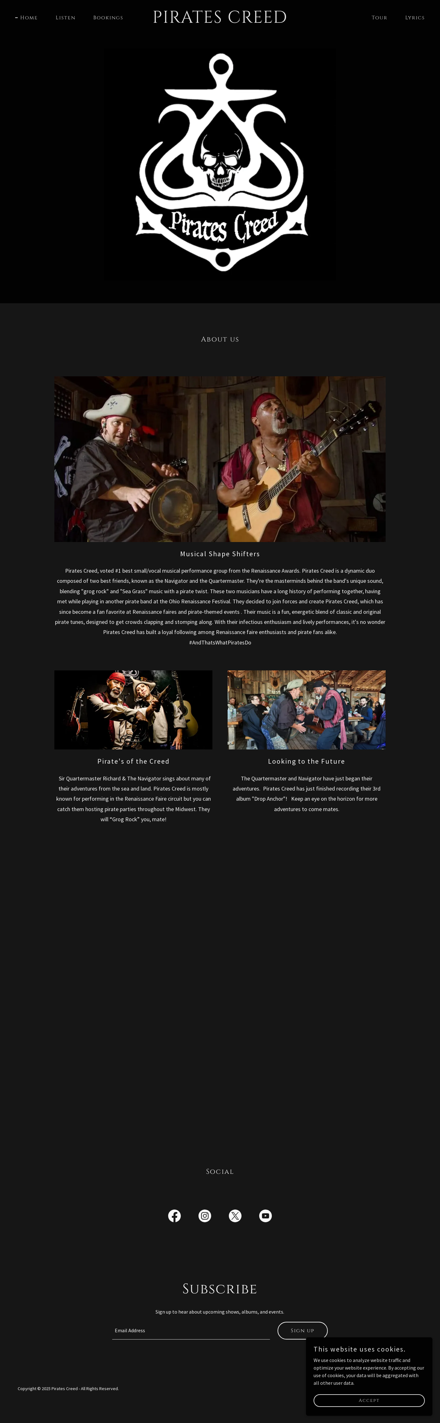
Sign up (303, 1330)
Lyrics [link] (415, 17)
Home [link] (29, 17)
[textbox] (191, 1331)
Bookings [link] (108, 17)
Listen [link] (66, 17)
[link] (220, 21)
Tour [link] (380, 17)
